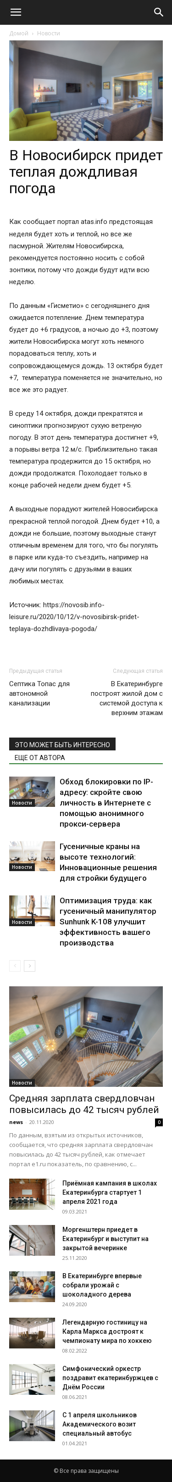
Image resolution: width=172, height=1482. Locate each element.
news (16, 1121)
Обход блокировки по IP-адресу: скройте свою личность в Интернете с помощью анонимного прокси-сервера (106, 802)
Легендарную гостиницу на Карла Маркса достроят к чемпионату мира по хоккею (107, 1331)
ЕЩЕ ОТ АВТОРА (40, 757)
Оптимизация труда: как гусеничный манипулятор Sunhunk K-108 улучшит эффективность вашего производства (108, 921)
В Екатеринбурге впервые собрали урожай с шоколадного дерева (102, 1285)
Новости (48, 33)
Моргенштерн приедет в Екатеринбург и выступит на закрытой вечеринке (105, 1239)
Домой (18, 33)
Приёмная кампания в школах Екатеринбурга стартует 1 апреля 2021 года (109, 1192)
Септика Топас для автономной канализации (39, 693)
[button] (15, 12)
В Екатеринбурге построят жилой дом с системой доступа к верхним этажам (127, 698)
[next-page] (29, 966)
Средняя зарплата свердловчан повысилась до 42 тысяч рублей (84, 1104)
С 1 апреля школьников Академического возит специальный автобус (99, 1424)
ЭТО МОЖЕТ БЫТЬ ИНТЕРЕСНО (62, 745)
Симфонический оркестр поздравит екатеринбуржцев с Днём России (110, 1378)
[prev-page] (15, 966)
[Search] (159, 12)
